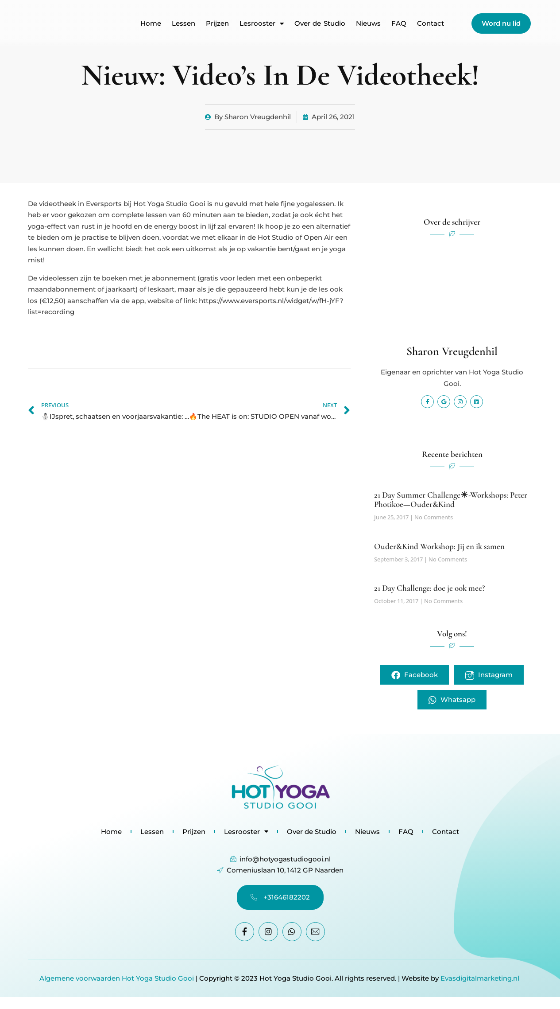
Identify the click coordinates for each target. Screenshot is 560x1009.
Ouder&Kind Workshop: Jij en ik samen (439, 546)
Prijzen (217, 23)
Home (150, 23)
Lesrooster (261, 23)
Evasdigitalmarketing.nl (480, 978)
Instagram (489, 675)
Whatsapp (452, 700)
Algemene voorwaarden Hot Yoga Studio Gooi (116, 978)
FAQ (398, 23)
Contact (430, 23)
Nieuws (368, 23)
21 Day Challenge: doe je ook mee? (429, 588)
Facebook (414, 675)
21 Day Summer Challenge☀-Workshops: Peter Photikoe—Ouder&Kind (450, 499)
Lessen (183, 23)
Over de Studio (319, 23)
